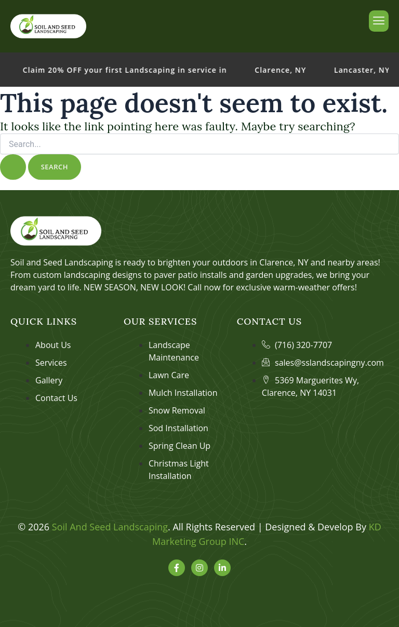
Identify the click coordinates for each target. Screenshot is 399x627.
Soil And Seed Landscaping (110, 527)
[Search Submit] (13, 167)
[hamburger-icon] (379, 21)
